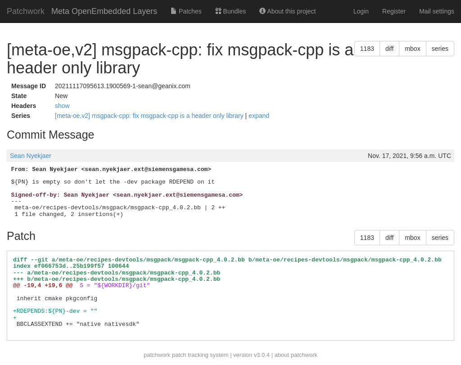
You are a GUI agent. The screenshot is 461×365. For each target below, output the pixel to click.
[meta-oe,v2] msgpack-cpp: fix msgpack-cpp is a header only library (150, 115)
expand (259, 115)
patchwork (157, 354)
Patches (186, 11)
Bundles (230, 11)
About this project (287, 11)
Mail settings (436, 11)
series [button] (440, 48)
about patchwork (296, 354)
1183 (367, 48)
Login (361, 11)
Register (394, 11)
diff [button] (389, 48)
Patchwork (26, 11)
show (62, 105)
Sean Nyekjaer (30, 155)
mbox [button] (412, 48)
